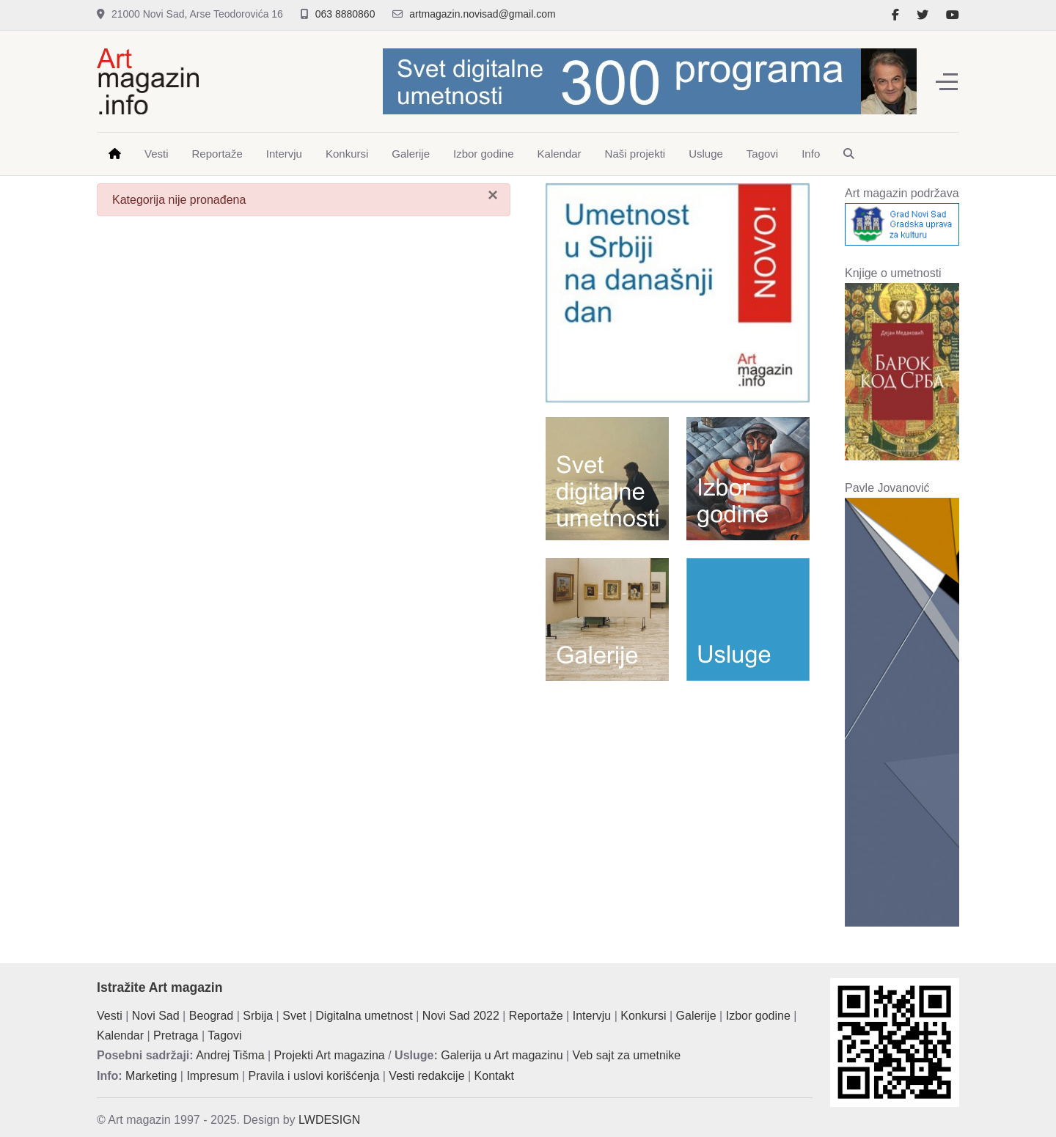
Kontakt (494, 1076)
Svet (294, 1015)
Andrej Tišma (230, 1055)
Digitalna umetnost (364, 1015)
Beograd (211, 1015)
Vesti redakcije (426, 1076)
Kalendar (120, 1035)
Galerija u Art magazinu (501, 1055)
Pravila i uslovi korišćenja (314, 1076)
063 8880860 (345, 14)
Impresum (212, 1076)
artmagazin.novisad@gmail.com (482, 14)
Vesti (109, 1015)
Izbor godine (758, 1015)
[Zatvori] (493, 195)
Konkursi (643, 1015)
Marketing (151, 1076)
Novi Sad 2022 (460, 1015)
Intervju (592, 1015)
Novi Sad (156, 1015)
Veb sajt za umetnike (627, 1055)
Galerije (696, 1015)
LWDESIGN (329, 1120)
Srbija (258, 1015)
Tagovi (224, 1035)
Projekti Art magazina (329, 1055)
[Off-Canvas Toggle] (947, 81)
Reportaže (536, 1015)
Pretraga (175, 1035)
